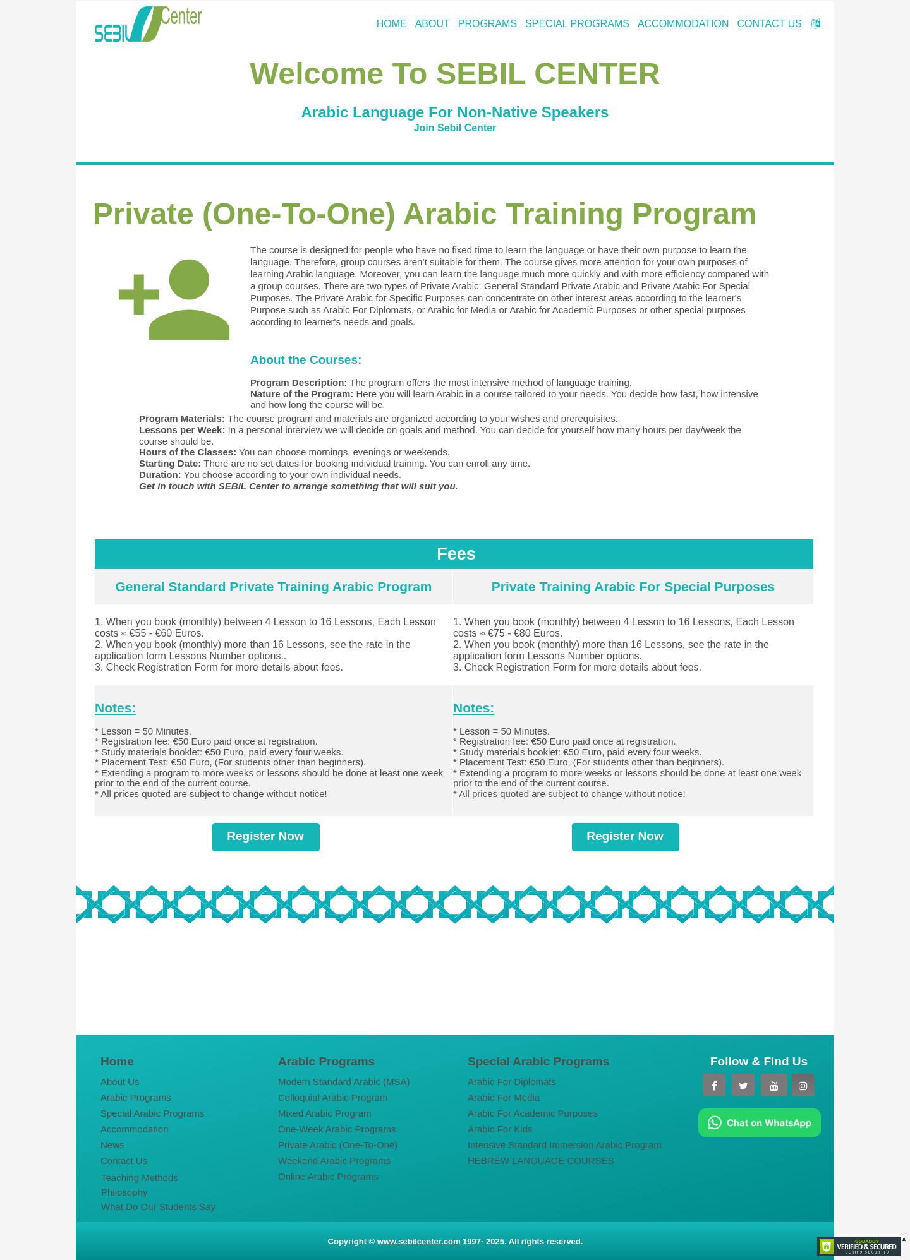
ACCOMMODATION (683, 23)
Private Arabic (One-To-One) (337, 1144)
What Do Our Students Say (158, 1206)
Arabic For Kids (500, 1129)
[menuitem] (170, 1081)
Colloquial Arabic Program (332, 1097)
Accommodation (134, 1129)
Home (117, 1061)
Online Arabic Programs (328, 1176)
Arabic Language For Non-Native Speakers (455, 112)
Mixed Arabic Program (325, 1113)
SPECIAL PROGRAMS (577, 23)
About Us (120, 1081)
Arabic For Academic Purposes (533, 1113)
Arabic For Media (504, 1097)
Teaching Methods (139, 1177)
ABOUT (432, 23)
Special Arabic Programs (152, 1113)
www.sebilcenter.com (419, 1241)
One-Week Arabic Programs (337, 1129)
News (112, 1144)
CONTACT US (769, 23)
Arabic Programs (135, 1097)
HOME (392, 23)
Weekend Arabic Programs (334, 1160)
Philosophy (124, 1192)
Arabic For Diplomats (512, 1081)
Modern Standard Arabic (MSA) (344, 1081)
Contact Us (123, 1160)
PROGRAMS (487, 23)
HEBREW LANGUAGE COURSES (541, 1160)
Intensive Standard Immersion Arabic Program (562, 1144)
